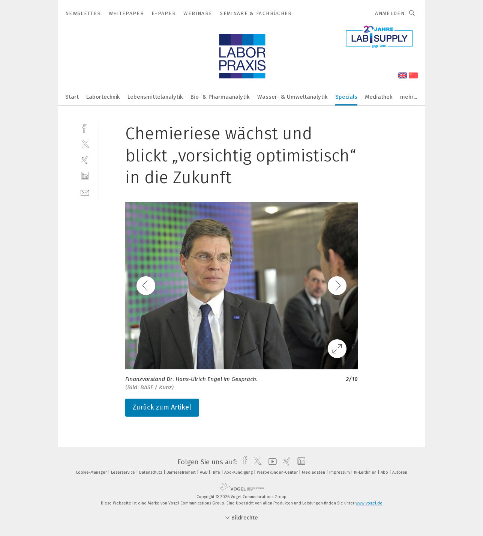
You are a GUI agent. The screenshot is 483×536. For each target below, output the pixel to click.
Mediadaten (314, 472)
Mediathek (379, 96)
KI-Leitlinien (366, 472)
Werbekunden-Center (278, 472)
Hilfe (216, 472)
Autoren (399, 472)
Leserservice (123, 472)
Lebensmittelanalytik (155, 96)
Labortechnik (103, 96)
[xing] (85, 159)
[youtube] (270, 462)
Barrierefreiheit (181, 472)
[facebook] (85, 127)
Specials (346, 96)
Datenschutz (151, 472)
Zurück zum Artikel (162, 407)
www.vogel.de (369, 503)
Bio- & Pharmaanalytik (220, 96)
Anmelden (390, 13)
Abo (385, 472)
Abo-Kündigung (239, 472)
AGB (204, 472)
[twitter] (85, 143)
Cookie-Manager (92, 472)
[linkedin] (85, 176)
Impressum (340, 472)
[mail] (85, 192)
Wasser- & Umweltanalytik (292, 96)
